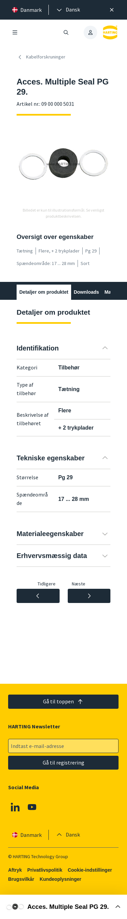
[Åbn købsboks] (63, 907)
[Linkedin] (15, 807)
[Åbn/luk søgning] (66, 32)
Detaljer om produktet (43, 292)
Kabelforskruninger (41, 57)
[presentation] (67, 10)
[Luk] (112, 10)
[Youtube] (32, 807)
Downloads (86, 292)
